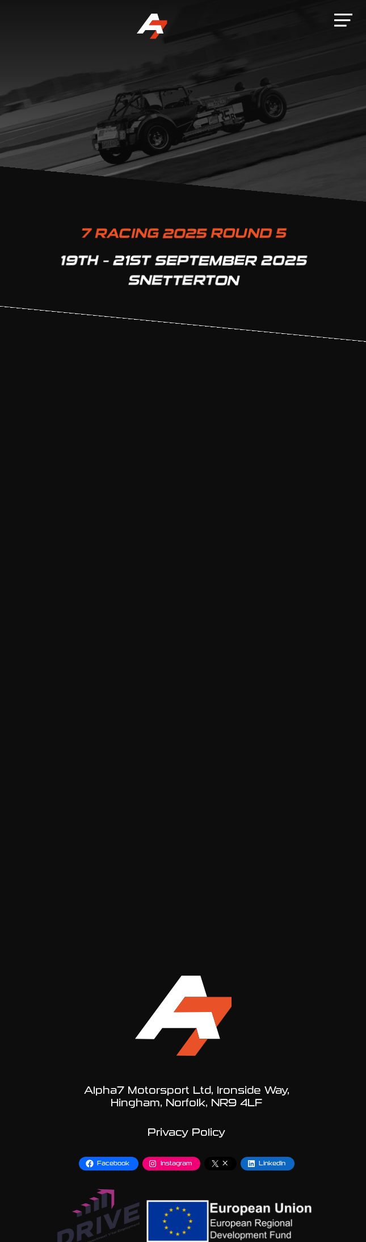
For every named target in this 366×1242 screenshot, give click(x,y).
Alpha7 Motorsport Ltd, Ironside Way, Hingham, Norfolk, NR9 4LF (186, 1096)
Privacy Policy (186, 1132)
